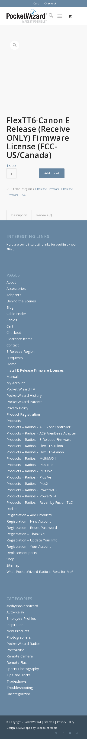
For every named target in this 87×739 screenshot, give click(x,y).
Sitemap (12, 565)
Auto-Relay (15, 612)
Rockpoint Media (46, 727)
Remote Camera (19, 656)
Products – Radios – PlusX (27, 483)
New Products (17, 631)
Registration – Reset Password (31, 527)
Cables (11, 320)
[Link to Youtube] (70, 733)
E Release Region (20, 351)
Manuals (12, 376)
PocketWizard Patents (24, 401)
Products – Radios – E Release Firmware (38, 439)
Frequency (14, 357)
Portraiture (15, 649)
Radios (11, 508)
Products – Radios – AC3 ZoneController (38, 426)
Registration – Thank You (26, 533)
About (11, 282)
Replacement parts (21, 552)
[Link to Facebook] (63, 733)
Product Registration (23, 414)
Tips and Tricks (18, 675)
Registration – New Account (28, 521)
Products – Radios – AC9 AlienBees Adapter (41, 433)
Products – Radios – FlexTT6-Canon (35, 452)
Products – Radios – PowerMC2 (31, 489)
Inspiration (14, 624)
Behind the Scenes (21, 301)
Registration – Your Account (28, 546)
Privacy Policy (17, 408)
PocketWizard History (24, 395)
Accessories (16, 288)
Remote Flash (17, 662)
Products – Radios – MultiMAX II (32, 458)
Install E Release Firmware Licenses (35, 370)
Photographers (18, 637)
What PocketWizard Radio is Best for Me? (39, 571)
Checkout (50, 3)
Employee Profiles (21, 618)
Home (11, 364)
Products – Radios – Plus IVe (29, 471)
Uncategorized (18, 693)
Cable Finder (16, 313)
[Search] (48, 16)
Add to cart (51, 173)
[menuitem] (36, 3)
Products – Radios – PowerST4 (31, 496)
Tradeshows (16, 681)
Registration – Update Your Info (32, 540)
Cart (36, 3)
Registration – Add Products (29, 515)
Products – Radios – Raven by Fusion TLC (39, 502)
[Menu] (59, 16)
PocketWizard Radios (23, 643)
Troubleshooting (19, 687)
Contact (12, 345)
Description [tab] (19, 215)
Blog (10, 307)
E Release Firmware (47, 189)
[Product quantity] (11, 173)
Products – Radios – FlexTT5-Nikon (34, 445)
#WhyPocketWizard (22, 605)
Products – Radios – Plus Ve (28, 477)
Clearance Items (19, 338)
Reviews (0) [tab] (44, 215)
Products (13, 420)
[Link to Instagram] (77, 733)
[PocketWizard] (36, 16)
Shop (10, 559)
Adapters (13, 294)
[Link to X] (56, 733)
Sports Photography (22, 668)
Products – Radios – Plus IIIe (29, 464)
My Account (15, 382)
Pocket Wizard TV (20, 389)
